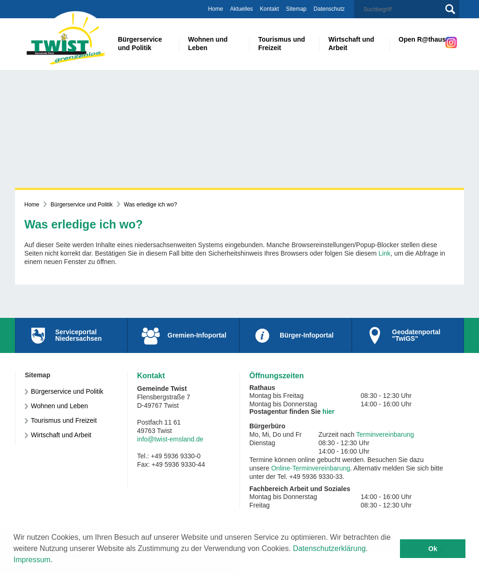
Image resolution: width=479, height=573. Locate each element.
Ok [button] (432, 548)
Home (215, 9)
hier (328, 411)
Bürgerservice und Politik (82, 204)
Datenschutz (329, 9)
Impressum (32, 560)
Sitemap (296, 9)
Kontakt (269, 9)
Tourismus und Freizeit (64, 420)
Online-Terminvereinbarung (310, 468)
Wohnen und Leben (59, 406)
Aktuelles (241, 9)
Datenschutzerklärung (329, 548)
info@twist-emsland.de (170, 439)
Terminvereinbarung (385, 434)
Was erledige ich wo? (150, 204)
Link (384, 253)
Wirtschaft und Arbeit (61, 435)
